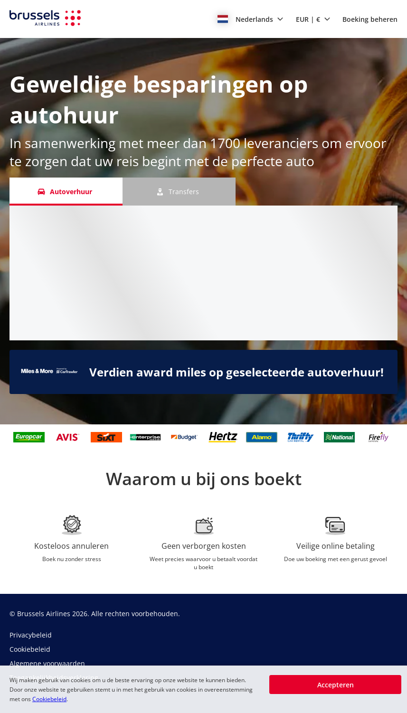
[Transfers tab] (179, 192)
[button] (250, 18)
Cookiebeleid (49, 699)
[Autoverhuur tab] (66, 192)
